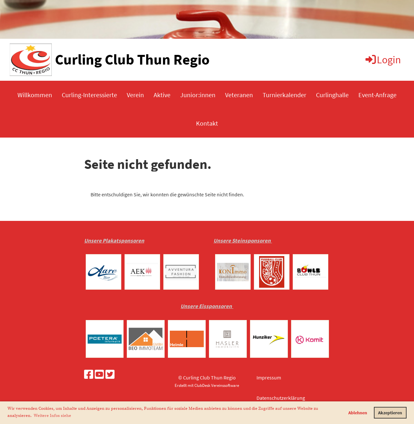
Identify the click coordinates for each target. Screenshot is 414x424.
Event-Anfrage (377, 95)
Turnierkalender (284, 95)
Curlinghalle (332, 95)
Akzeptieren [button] (390, 413)
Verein (135, 95)
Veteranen (239, 95)
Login (383, 59)
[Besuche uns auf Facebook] (88, 374)
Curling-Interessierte (89, 95)
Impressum (268, 377)
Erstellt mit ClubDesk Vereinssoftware (207, 385)
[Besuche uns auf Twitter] (109, 374)
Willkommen (34, 95)
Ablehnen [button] (357, 413)
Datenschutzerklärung (280, 398)
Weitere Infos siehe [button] (52, 415)
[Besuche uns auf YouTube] (99, 374)
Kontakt (207, 123)
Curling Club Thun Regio (132, 59)
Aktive (162, 95)
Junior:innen (197, 95)
